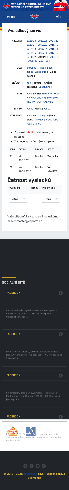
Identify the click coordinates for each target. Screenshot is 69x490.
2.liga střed (41, 71)
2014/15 (31, 52)
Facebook (13, 392)
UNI (34, 101)
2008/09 (32, 60)
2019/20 (42, 44)
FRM (44, 93)
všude (30, 108)
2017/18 (31, 48)
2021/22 (53, 40)
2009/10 (54, 56)
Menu (11, 17)
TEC (29, 101)
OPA (33, 97)
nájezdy (39, 119)
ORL (39, 97)
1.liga (41, 67)
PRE (44, 97)
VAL (45, 101)
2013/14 (42, 52)
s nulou (37, 123)
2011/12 (31, 56)
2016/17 (42, 48)
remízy (41, 115)
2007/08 (43, 60)
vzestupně (44, 86)
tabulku (30, 132)
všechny (31, 93)
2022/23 (42, 40)
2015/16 (53, 48)
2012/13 (53, 52)
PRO (49, 97)
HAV (50, 93)
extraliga (31, 67)
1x (23, 199)
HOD (56, 93)
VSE (50, 101)
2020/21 (31, 44)
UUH (39, 101)
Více (59, 17)
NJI (29, 97)
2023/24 (31, 40)
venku (47, 108)
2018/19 (53, 44)
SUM (55, 97)
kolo (29, 82)
